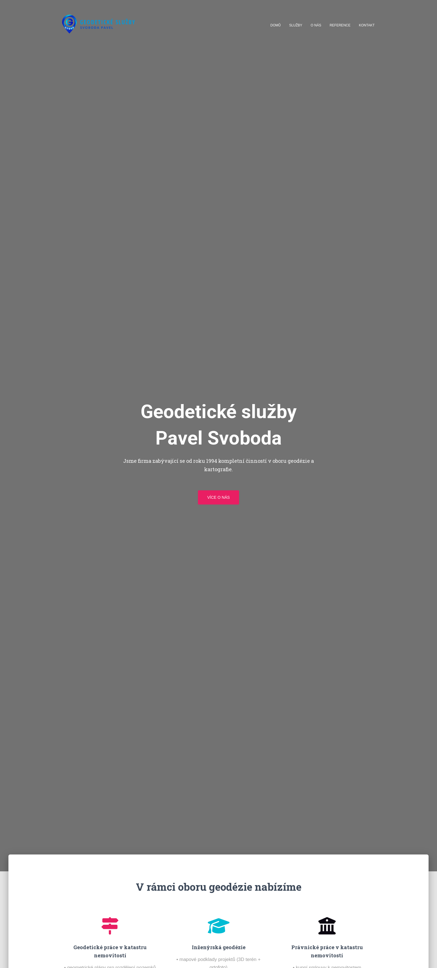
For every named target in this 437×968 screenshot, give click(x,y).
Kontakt (367, 25)
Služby (295, 25)
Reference (340, 25)
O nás (316, 25)
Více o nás (218, 497)
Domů (276, 25)
